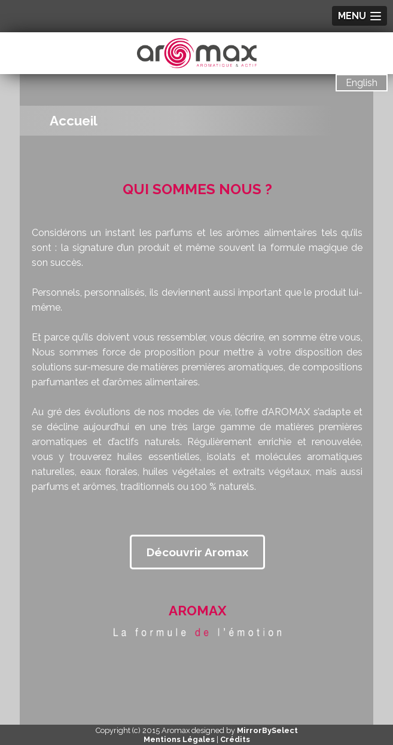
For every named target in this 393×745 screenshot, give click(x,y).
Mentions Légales (179, 739)
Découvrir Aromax (197, 552)
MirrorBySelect (267, 730)
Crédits (235, 739)
